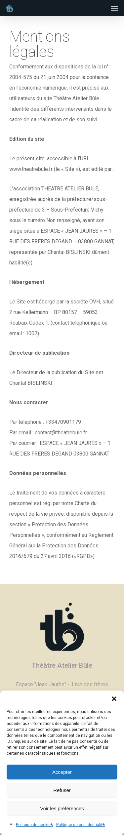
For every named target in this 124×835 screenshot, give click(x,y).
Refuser (62, 790)
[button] (114, 699)
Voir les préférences (62, 808)
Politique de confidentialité (80, 824)
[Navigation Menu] (114, 8)
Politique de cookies (34, 824)
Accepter (62, 772)
